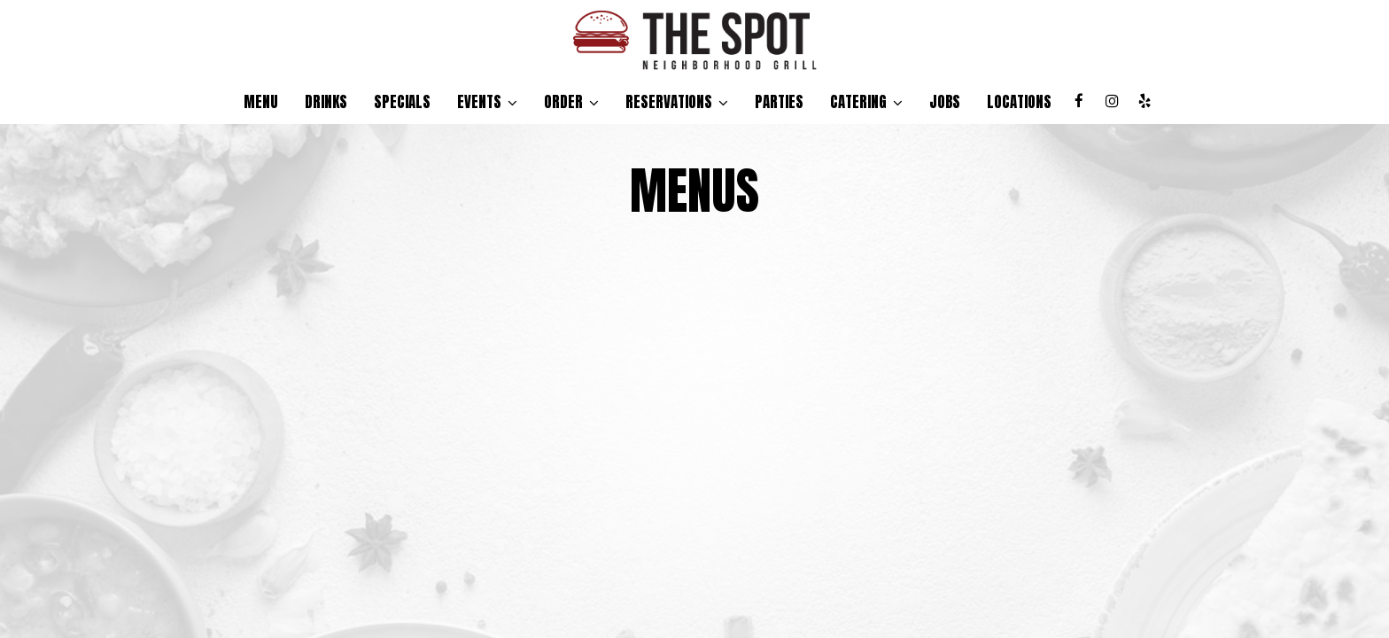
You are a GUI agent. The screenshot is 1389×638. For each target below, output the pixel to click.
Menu (261, 102)
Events (487, 102)
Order (571, 102)
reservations (676, 102)
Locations (1019, 102)
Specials (402, 102)
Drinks (326, 102)
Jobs (944, 102)
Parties (779, 102)
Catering (866, 102)
